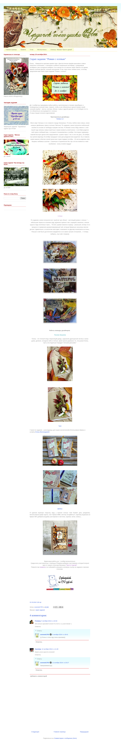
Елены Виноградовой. (42, 432)
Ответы (39, 631)
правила (42, 567)
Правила (23, 49)
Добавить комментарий (38, 676)
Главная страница (11, 49)
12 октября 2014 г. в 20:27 (60, 662)
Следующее (35, 732)
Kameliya (38, 649)
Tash (59, 426)
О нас (31, 49)
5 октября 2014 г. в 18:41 (60, 634)
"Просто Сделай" (71, 565)
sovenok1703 (44, 634)
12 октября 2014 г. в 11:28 (50, 649)
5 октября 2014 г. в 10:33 (49, 621)
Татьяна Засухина (60, 335)
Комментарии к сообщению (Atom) (65, 738)
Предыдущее (84, 732)
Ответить (38, 626)
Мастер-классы (41, 49)
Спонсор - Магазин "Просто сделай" (61, 49)
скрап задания (40, 610)
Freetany (38, 621)
